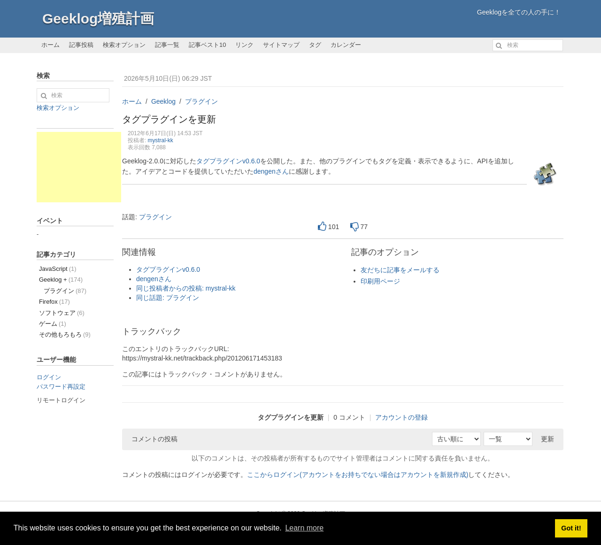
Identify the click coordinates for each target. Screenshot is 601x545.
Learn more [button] (304, 528)
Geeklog (163, 101)
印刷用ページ (380, 281)
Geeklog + (61, 279)
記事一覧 (167, 44)
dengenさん (271, 171)
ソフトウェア (62, 312)
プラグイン (201, 101)
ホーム (50, 44)
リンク (244, 44)
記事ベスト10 (207, 44)
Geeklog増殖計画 (98, 18)
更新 (547, 439)
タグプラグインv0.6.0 (228, 161)
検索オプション (124, 44)
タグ (315, 44)
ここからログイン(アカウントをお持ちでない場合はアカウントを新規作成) (357, 474)
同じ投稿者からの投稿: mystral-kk (186, 288)
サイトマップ (281, 44)
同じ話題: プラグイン (167, 297)
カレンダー (346, 44)
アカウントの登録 (401, 417)
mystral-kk (160, 140)
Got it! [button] (571, 528)
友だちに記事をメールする (400, 270)
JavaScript (58, 268)
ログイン (49, 377)
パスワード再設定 (61, 386)
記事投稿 (81, 44)
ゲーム (52, 323)
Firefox (54, 301)
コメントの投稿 (154, 439)
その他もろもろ (65, 334)
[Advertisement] (79, 167)
